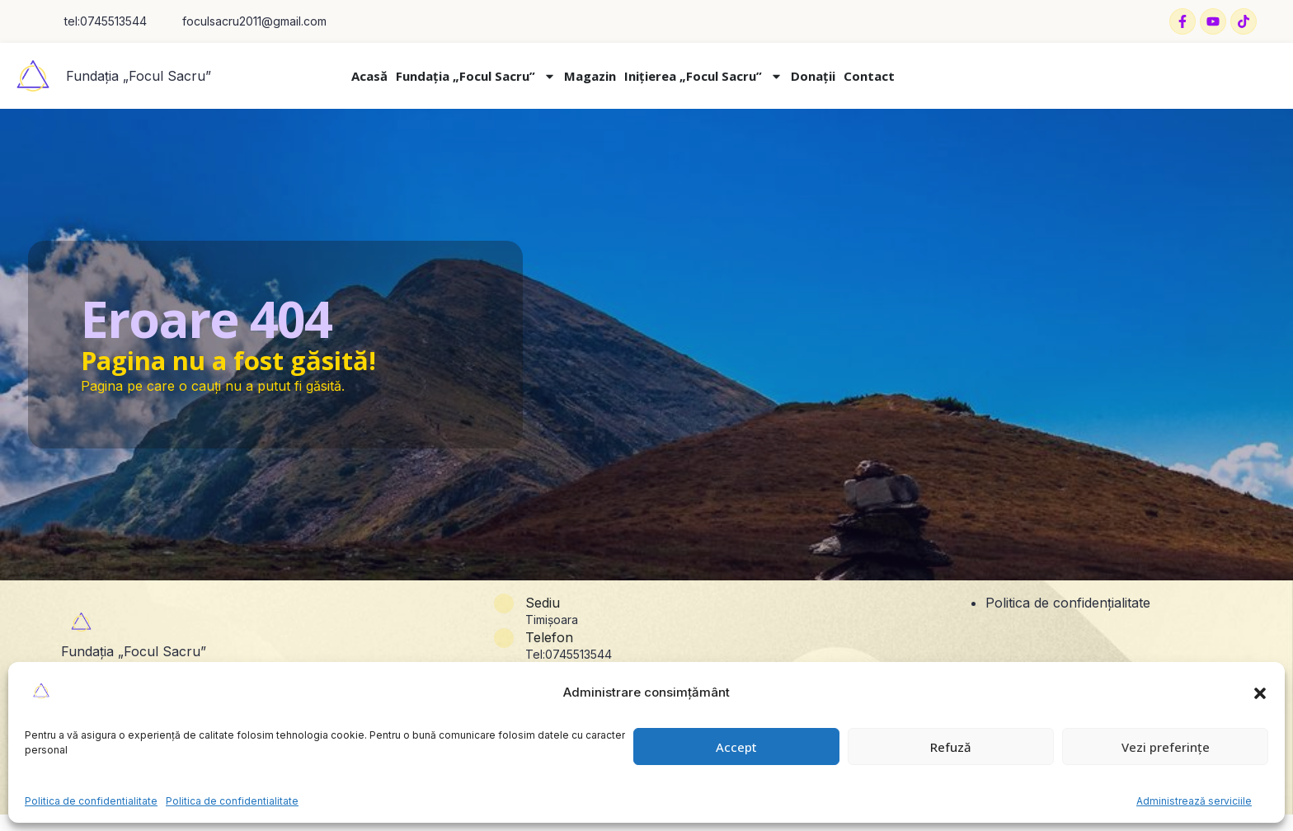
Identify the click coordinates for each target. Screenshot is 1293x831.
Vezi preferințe (1165, 747)
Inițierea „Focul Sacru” (703, 76)
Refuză (950, 747)
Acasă (369, 76)
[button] (1260, 693)
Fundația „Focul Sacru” (138, 76)
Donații (813, 76)
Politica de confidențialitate (1067, 602)
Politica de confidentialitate (91, 801)
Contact (869, 76)
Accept (736, 747)
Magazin (590, 76)
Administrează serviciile (1194, 801)
